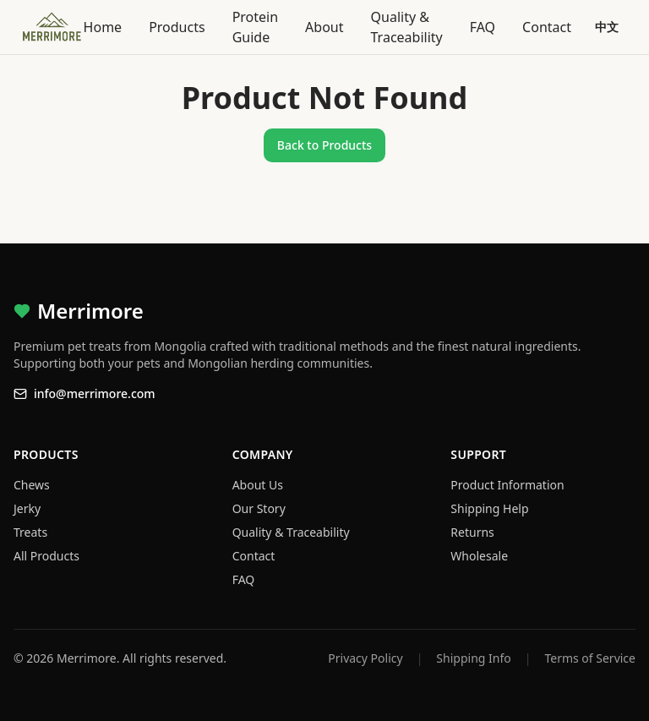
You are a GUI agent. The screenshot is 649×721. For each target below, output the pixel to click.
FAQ (482, 27)
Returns (472, 532)
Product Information (507, 485)
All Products (46, 556)
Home (103, 27)
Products (177, 27)
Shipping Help (489, 508)
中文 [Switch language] (607, 27)
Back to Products (324, 145)
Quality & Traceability (407, 27)
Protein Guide (255, 27)
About (324, 27)
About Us (257, 485)
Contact (546, 27)
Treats (30, 532)
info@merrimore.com (84, 393)
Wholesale (479, 556)
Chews (32, 485)
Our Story (259, 508)
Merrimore (79, 311)
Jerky (27, 508)
